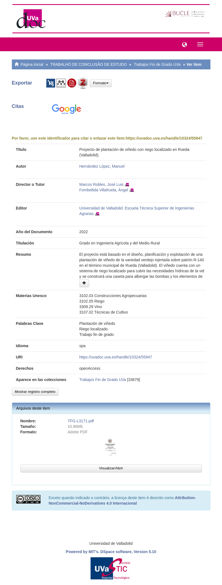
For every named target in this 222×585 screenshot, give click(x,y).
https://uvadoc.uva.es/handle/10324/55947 (164, 138)
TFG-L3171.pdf (81, 421)
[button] (183, 44)
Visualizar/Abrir (111, 468)
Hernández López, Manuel (102, 166)
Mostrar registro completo (35, 392)
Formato (100, 83)
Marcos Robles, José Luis (101, 184)
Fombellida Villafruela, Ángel (103, 190)
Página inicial (31, 64)
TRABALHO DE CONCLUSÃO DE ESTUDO (88, 64)
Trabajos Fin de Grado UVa (157, 64)
